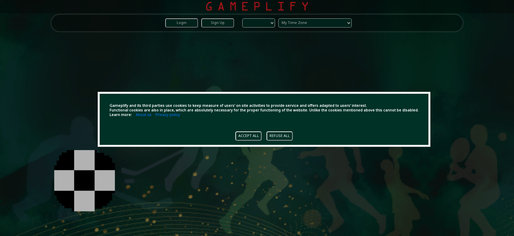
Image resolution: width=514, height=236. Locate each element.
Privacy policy (167, 115)
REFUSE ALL (279, 136)
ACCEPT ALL (248, 136)
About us (143, 115)
